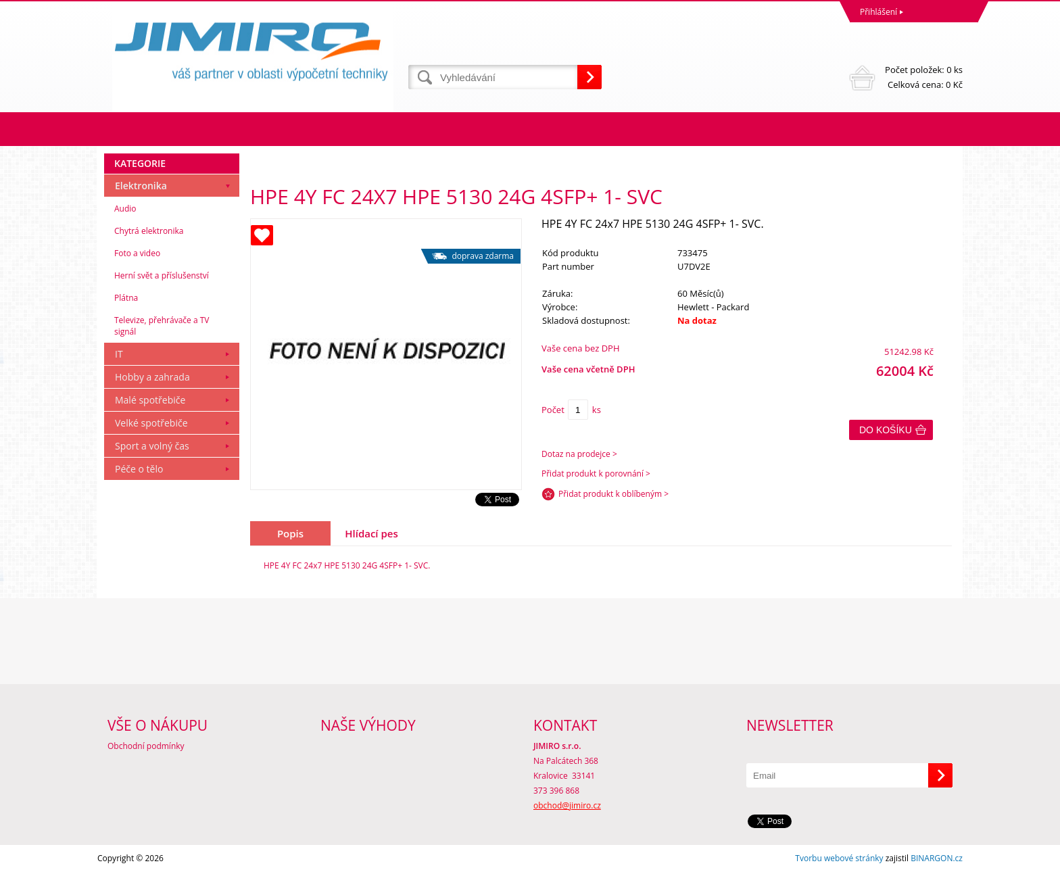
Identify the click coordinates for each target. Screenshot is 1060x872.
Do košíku (885, 430)
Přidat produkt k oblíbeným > (613, 494)
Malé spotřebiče (150, 399)
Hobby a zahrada (152, 376)
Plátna (126, 298)
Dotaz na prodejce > (579, 454)
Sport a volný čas (152, 445)
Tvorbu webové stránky (839, 858)
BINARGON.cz (937, 858)
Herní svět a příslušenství (161, 275)
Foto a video (137, 253)
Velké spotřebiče (151, 422)
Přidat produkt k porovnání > (595, 473)
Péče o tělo (139, 468)
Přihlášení (878, 12)
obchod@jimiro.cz (567, 805)
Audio (125, 208)
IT (119, 353)
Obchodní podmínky (146, 746)
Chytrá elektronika (148, 231)
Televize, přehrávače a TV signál (161, 325)
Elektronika (141, 185)
